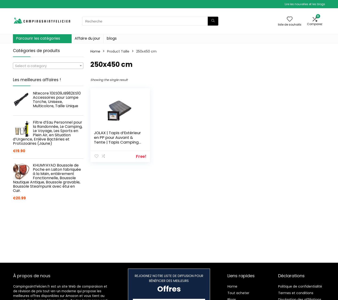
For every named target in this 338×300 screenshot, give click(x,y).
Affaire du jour (87, 38)
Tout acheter (238, 293)
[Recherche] (213, 21)
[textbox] (48, 66)
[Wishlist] (289, 19)
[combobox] (48, 65)
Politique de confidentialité (300, 286)
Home (95, 51)
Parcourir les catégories (38, 38)
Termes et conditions (295, 293)
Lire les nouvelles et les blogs (305, 4)
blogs (112, 38)
